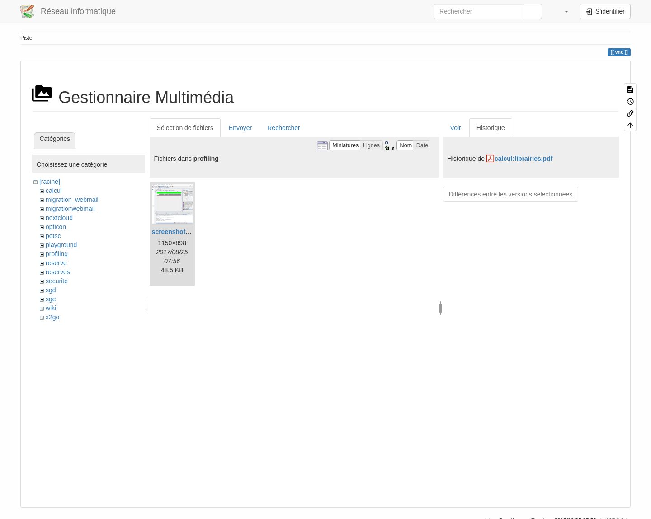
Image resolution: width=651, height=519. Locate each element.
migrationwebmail (70, 208)
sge (51, 299)
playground (61, 244)
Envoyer (240, 127)
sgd (51, 290)
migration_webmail (72, 199)
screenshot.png (175, 231)
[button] (562, 11)
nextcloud (59, 217)
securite (57, 281)
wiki (51, 308)
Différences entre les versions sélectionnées (511, 194)
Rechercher (283, 127)
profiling (57, 253)
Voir (455, 127)
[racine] (49, 181)
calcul (54, 190)
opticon (56, 226)
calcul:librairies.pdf (523, 158)
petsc (53, 235)
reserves (58, 272)
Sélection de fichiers (185, 127)
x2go (52, 317)
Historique (490, 127)
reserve (56, 263)
